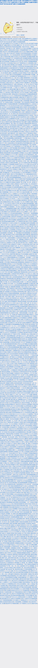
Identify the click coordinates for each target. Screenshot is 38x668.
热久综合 (2, 304)
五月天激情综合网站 (15, 282)
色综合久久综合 (28, 139)
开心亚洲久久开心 (14, 407)
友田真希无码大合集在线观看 (13, 459)
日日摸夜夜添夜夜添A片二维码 (9, 84)
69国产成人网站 (30, 135)
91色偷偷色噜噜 (23, 306)
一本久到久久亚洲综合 (20, 206)
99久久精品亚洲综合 (10, 143)
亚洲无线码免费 (18, 383)
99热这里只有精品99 (20, 228)
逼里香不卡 (2, 561)
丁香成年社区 (26, 213)
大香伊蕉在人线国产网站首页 (12, 92)
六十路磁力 (19, 528)
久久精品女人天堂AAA (26, 386)
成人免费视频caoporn (21, 399)
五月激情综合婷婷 (8, 122)
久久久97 (23, 177)
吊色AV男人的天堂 (24, 355)
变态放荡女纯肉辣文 (30, 455)
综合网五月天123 (14, 156)
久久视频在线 (34, 252)
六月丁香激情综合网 (20, 221)
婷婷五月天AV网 (29, 508)
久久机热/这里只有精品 (8, 215)
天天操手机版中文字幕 (21, 108)
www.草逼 (25, 128)
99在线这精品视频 (16, 46)
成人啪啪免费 (12, 286)
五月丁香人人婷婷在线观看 (8, 237)
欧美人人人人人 (27, 76)
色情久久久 (26, 187)
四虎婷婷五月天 (28, 262)
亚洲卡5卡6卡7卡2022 (29, 259)
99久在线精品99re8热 (10, 484)
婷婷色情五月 (16, 371)
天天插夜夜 (16, 135)
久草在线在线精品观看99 (16, 213)
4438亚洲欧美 (25, 535)
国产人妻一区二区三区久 (30, 303)
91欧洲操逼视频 (26, 74)
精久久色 (4, 314)
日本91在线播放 (17, 200)
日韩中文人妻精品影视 (29, 224)
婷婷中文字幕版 (19, 128)
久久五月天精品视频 (17, 264)
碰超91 (12, 574)
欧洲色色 (35, 139)
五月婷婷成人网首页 (30, 523)
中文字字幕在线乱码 (11, 391)
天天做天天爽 (8, 74)
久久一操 (13, 77)
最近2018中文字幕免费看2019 (19, 580)
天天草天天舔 (13, 512)
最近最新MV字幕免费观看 (6, 502)
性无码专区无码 (7, 66)
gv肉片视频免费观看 (6, 317)
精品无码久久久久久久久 (8, 95)
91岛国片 (34, 295)
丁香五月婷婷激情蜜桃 (8, 138)
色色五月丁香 (3, 345)
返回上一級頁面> (20, 35)
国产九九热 (23, 486)
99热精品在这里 (32, 306)
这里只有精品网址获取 (31, 497)
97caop (2, 473)
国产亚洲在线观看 (6, 546)
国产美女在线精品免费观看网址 (22, 549)
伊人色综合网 (11, 128)
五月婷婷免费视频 (27, 569)
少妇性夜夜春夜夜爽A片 (18, 277)
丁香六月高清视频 (20, 120)
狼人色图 (12, 167)
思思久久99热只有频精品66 (12, 195)
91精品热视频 (30, 420)
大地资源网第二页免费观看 (21, 602)
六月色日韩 (30, 313)
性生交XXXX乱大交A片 (18, 105)
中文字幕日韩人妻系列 (24, 193)
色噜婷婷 (2, 210)
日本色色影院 (8, 249)
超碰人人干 (15, 510)
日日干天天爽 (14, 360)
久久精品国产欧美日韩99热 (16, 273)
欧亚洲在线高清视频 (14, 107)
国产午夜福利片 (17, 53)
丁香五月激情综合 (10, 288)
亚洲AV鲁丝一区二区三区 (23, 84)
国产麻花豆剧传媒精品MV (14, 520)
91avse (8, 492)
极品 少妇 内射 (20, 557)
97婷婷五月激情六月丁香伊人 (18, 442)
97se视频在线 (24, 205)
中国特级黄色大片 (20, 484)
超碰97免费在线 (26, 234)
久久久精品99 (28, 597)
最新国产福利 (3, 510)
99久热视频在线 (33, 510)
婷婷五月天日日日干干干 (19, 479)
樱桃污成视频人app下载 (25, 347)
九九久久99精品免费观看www (10, 257)
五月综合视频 (29, 595)
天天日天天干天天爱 (28, 64)
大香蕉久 (10, 461)
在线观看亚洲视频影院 (32, 208)
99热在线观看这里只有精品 (24, 148)
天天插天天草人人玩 (26, 151)
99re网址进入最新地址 (19, 180)
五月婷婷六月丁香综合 (11, 443)
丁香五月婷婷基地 (25, 102)
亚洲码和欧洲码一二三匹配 (20, 138)
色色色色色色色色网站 (29, 79)
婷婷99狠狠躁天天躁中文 (20, 487)
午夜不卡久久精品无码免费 (22, 192)
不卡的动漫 (29, 399)
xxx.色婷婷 (17, 525)
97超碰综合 (15, 317)
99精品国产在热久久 (29, 494)
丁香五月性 (27, 210)
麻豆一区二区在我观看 (16, 283)
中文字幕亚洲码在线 (15, 489)
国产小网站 (2, 234)
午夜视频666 (28, 499)
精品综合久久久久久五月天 (21, 507)
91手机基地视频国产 (17, 74)
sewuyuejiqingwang (15, 376)
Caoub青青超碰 (27, 406)
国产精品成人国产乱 (27, 528)
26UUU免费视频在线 (19, 308)
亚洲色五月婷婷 (12, 255)
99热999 (22, 489)
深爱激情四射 (26, 77)
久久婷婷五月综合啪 (24, 407)
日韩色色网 (2, 270)
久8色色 (32, 502)
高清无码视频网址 (6, 425)
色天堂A (3, 154)
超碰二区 (13, 570)
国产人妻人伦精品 (17, 133)
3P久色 (35, 508)
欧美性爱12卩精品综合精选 (6, 433)
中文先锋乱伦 (27, 319)
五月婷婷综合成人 (15, 546)
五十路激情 (7, 533)
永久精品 (8, 458)
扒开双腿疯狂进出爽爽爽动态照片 (10, 415)
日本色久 (7, 357)
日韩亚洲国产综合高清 (22, 125)
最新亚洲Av (33, 533)
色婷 (28, 108)
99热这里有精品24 (4, 79)
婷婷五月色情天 (23, 107)
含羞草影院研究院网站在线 (22, 141)
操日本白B (31, 572)
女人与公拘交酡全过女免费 (21, 218)
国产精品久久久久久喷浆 (17, 417)
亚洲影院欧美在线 (9, 384)
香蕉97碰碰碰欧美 (23, 144)
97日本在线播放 (24, 254)
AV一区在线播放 (11, 76)
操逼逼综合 (17, 574)
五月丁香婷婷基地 (15, 146)
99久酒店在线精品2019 (29, 68)
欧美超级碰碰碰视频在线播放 (20, 477)
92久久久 (30, 128)
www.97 (21, 51)
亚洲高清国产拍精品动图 (24, 554)
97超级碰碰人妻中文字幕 (10, 469)
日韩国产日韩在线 (14, 71)
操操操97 (26, 195)
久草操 (14, 461)
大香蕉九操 (6, 126)
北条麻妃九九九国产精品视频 (10, 148)
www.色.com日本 (4, 525)
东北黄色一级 (29, 376)
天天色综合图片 (28, 543)
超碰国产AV (27, 548)
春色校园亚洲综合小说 (32, 559)
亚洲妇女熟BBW (16, 389)
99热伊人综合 (15, 311)
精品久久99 (21, 159)
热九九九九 (26, 424)
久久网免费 (17, 448)
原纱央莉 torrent (9, 518)
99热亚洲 (35, 396)
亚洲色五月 (6, 156)
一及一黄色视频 (17, 233)
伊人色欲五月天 (22, 43)
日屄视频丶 (33, 74)
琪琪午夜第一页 (7, 306)
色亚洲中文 (21, 259)
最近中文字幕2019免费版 (10, 219)
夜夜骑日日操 (19, 492)
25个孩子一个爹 (24, 544)
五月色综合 (18, 229)
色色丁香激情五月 (10, 99)
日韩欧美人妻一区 (10, 406)
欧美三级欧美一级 (7, 419)
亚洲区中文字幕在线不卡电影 (24, 81)
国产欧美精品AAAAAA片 (8, 515)
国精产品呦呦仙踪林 (15, 272)
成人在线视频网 (16, 110)
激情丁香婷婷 (12, 499)
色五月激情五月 (5, 446)
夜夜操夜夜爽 (7, 153)
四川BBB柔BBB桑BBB (17, 187)
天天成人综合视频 (26, 48)
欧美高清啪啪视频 (25, 233)
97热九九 (19, 344)
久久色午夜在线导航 (15, 172)
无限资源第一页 (5, 437)
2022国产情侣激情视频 (10, 210)
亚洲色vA (24, 278)
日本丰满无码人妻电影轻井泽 (14, 86)
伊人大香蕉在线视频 (13, 530)
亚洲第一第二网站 (26, 443)
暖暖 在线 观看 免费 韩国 (9, 399)
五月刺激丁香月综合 (24, 358)
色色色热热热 (22, 94)
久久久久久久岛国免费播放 (29, 366)
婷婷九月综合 (29, 221)
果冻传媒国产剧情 (31, 580)
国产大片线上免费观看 (28, 375)
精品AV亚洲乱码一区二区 (6, 113)
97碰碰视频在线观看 (16, 339)
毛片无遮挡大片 (5, 213)
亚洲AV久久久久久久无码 (28, 169)
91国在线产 (14, 397)
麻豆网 (18, 55)
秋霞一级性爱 (26, 518)
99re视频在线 (30, 360)
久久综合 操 (30, 477)
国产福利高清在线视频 (30, 120)
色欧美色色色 (5, 280)
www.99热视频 (15, 306)
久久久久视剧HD (4, 428)
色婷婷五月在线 (6, 244)
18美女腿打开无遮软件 (31, 432)
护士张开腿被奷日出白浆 (10, 190)
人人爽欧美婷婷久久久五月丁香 (16, 551)
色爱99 (30, 438)
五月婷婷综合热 (30, 260)
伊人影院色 (7, 259)
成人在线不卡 (27, 252)
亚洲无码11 (23, 525)
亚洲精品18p (3, 435)
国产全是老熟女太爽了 (21, 556)
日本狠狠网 (4, 164)
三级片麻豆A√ (8, 48)
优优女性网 (29, 301)
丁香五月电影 (3, 110)
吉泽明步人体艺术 (22, 397)
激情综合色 (17, 167)
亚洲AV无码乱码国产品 (12, 348)
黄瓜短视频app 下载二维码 (9, 123)
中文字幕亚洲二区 (30, 89)
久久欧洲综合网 (25, 244)
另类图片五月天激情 (15, 463)
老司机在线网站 (31, 107)
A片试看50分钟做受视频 (19, 473)
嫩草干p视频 (28, 122)
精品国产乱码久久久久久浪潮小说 (23, 164)
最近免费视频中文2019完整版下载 (14, 366)
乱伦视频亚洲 (6, 559)
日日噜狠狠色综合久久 (5, 327)
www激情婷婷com (8, 473)
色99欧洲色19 (15, 94)
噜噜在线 (18, 254)
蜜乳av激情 (8, 412)
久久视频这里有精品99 (19, 236)
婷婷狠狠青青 (21, 262)
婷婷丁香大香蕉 (10, 455)
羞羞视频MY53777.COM (17, 411)
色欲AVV (5, 51)
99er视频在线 (6, 172)
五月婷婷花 (11, 280)
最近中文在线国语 (30, 585)
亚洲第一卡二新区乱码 (25, 282)
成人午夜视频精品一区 (9, 171)
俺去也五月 (18, 404)
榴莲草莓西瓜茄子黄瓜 (18, 122)
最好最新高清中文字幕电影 (16, 68)
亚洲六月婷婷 (10, 184)
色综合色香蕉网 (5, 61)
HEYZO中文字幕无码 (20, 99)
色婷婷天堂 (31, 254)
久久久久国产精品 (25, 146)
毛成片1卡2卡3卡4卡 (12, 188)
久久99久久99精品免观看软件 (27, 249)
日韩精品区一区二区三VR (6, 497)
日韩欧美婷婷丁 (8, 350)
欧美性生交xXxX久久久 (16, 590)
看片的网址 (11, 525)
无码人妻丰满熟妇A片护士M (27, 471)
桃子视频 (13, 425)
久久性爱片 (32, 117)
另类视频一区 (9, 513)
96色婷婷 (28, 157)
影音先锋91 (21, 131)
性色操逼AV (3, 366)
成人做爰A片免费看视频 (32, 153)
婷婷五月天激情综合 (25, 459)
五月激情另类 (32, 283)
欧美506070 (13, 492)
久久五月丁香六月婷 (5, 272)
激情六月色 (34, 440)
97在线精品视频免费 (12, 104)
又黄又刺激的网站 (25, 316)
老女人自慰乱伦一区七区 (26, 546)
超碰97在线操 (10, 388)
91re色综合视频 (19, 406)
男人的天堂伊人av (4, 107)
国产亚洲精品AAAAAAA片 (17, 438)
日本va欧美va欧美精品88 (13, 149)
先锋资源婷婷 (16, 471)
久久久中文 (6, 407)
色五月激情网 (30, 285)
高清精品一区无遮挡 (18, 424)
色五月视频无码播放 (28, 51)
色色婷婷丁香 (19, 567)
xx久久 (19, 386)
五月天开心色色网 (24, 92)
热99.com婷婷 (13, 223)
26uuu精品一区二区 (19, 202)
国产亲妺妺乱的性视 (21, 314)
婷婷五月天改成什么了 (14, 205)
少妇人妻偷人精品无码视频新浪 (9, 301)
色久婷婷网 (28, 236)
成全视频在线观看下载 (32, 56)
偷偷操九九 (16, 193)
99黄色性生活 (27, 450)
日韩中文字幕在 (27, 430)
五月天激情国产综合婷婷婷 (8, 228)
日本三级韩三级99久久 (21, 575)
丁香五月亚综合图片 (19, 384)
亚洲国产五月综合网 (25, 251)
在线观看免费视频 (14, 517)
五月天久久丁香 (19, 171)
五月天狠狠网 (32, 407)
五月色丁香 (18, 425)
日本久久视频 (19, 77)
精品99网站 (16, 502)
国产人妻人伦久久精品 (21, 420)
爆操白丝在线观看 (13, 97)
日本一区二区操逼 (11, 314)
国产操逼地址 (7, 146)
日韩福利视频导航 (22, 577)
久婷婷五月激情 (32, 92)
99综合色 (2, 58)
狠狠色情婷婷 (28, 123)
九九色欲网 (24, 458)
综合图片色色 (22, 474)
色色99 (26, 136)
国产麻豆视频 (29, 536)
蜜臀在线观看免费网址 (11, 270)
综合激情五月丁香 (12, 322)
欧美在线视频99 (15, 153)
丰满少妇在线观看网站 (25, 55)
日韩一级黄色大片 (17, 48)
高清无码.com (15, 298)
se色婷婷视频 (6, 342)
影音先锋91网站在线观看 (22, 572)
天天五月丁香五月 (26, 541)
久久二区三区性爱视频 (14, 260)
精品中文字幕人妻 (16, 203)
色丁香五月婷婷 (26, 533)
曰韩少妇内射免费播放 (12, 131)
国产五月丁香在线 (22, 360)
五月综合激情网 (22, 56)
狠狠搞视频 (10, 479)
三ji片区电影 (7, 262)
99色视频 (16, 562)
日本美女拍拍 (25, 383)
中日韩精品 (31, 241)
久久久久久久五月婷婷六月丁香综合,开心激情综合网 (21, 531)
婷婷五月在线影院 (29, 188)
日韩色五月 (27, 131)
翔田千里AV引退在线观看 (23, 512)
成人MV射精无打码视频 (16, 582)
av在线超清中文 (13, 427)
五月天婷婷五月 (16, 538)
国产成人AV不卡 (15, 327)
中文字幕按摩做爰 (13, 112)
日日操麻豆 (6, 167)
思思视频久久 (22, 135)
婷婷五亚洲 (33, 549)
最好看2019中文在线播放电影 (26, 348)
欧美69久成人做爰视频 (26, 339)
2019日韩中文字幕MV (21, 466)
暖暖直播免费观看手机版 (25, 513)
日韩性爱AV (24, 334)
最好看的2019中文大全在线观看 (9, 115)
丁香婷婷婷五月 (10, 365)
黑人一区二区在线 (11, 55)
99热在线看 (11, 507)
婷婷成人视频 (3, 528)
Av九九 (22, 211)
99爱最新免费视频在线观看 (23, 553)
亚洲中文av (23, 376)
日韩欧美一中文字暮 (24, 419)
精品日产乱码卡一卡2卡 (9, 166)
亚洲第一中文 (23, 517)
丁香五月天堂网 (18, 179)
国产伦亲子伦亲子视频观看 (13, 247)
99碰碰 (9, 59)
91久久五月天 (22, 497)
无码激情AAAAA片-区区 (15, 61)
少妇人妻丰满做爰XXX (5, 43)
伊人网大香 (28, 484)
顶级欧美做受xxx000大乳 (23, 500)
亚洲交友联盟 (12, 587)
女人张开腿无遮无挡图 (5, 94)
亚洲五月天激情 (19, 79)
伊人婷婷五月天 (28, 97)
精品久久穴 (2, 445)
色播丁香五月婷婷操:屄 (22, 190)
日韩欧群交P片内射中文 (29, 246)
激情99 (7, 144)
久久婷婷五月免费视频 (30, 329)
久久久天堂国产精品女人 (10, 544)
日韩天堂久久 (9, 200)
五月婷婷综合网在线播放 (12, 159)
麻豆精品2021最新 (15, 409)
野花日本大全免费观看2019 (10, 118)
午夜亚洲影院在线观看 (13, 51)
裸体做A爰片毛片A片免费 (19, 378)
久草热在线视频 (10, 396)
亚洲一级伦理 (30, 237)
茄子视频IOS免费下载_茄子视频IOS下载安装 (17, 268)
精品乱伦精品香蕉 (20, 505)
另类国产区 (19, 481)
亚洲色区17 (31, 190)
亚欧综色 (21, 71)
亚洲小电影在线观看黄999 (14, 486)
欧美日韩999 (3, 236)
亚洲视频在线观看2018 (5, 275)
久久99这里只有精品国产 (6, 474)
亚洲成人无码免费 (26, 561)
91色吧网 (12, 522)
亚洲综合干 (19, 331)
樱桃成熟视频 (30, 468)
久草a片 (33, 430)
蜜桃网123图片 (11, 450)
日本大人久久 (12, 192)
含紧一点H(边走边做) (17, 59)
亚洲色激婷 (7, 58)
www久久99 (27, 557)
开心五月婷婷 (14, 43)
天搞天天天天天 (12, 428)
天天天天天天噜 (33, 600)
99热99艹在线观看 (33, 268)
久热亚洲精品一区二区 (21, 255)
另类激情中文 (21, 427)
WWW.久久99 (14, 259)
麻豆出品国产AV (21, 585)
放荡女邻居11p (9, 82)
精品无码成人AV (33, 195)
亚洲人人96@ (12, 466)
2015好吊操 (27, 324)
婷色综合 (20, 161)
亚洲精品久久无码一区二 (17, 362)
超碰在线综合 (34, 234)
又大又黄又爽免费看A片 (26, 172)
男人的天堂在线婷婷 (13, 353)
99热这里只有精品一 (6, 139)
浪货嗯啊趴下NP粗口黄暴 (18, 508)
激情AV (27, 180)
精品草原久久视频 (8, 136)
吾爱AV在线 (15, 513)
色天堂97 (9, 510)
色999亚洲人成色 (4, 499)
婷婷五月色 (15, 113)
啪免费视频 (25, 283)
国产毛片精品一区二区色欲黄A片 (25, 456)
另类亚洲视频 (23, 538)
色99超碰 (32, 590)
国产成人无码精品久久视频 (14, 169)
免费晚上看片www (28, 370)
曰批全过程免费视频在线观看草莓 (20, 495)
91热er (21, 91)
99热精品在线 (13, 262)
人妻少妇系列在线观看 (28, 567)
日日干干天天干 (19, 445)
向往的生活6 (28, 593)
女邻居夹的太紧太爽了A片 (16, 342)
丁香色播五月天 (27, 440)
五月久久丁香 (31, 286)
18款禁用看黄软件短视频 (11, 577)
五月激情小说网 (19, 319)
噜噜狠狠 (18, 286)
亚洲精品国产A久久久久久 (21, 280)
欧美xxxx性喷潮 (10, 401)
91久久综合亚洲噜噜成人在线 (23, 570)
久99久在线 (29, 435)
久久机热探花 (34, 443)
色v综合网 (7, 517)
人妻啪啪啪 (13, 548)
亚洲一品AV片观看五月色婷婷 (25, 309)
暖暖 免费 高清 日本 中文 (10, 536)
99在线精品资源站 (29, 66)
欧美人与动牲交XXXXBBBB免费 (29, 598)
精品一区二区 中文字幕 (22, 118)
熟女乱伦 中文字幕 (24, 226)
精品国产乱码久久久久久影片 (9, 303)
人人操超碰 (31, 71)
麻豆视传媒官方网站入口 (16, 126)
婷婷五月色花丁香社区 (30, 504)
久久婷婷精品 (29, 479)
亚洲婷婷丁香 (19, 182)
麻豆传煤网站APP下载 (7, 471)
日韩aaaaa (14, 197)
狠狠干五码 (8, 151)
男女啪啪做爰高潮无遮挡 (11, 344)
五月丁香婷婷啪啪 (17, 518)
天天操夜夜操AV (10, 562)
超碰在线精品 (6, 523)
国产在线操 (5, 286)
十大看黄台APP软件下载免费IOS (22, 82)
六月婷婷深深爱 (7, 592)
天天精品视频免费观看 (11, 456)
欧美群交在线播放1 (4, 512)
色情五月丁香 (24, 389)
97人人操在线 (32, 104)
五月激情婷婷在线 (20, 446)
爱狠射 (26, 211)
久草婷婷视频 (26, 100)
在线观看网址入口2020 (13, 251)
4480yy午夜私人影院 (7, 311)
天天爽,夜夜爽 (16, 102)
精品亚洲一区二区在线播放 (13, 435)
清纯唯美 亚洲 (32, 442)
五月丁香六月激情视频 (19, 379)
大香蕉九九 (11, 440)
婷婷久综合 (15, 474)
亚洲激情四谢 (26, 590)
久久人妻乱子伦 (34, 273)
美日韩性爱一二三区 (19, 388)
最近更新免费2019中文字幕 (28, 166)
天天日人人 (10, 193)
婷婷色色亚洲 (23, 371)
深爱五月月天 (21, 188)
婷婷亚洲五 (16, 358)
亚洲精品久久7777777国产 (11, 154)
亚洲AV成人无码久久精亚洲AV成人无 (12, 468)
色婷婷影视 (2, 566)
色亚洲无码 (24, 468)
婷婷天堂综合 (18, 288)
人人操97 (26, 476)
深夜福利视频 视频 (13, 89)
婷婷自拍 (2, 46)
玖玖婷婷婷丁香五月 (19, 433)
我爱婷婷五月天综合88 (30, 112)
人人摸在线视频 (20, 450)
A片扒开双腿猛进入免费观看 (25, 317)
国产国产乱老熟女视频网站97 (24, 322)
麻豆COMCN (8, 553)
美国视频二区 (33, 566)
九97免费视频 (31, 205)
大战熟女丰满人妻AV (5, 442)
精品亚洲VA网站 (19, 569)
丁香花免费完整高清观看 (22, 345)
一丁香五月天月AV (4, 254)
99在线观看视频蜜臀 (22, 482)
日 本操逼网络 (11, 164)
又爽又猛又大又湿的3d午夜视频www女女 (15, 329)
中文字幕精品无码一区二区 (30, 411)
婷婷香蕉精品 (23, 526)
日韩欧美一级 (14, 321)
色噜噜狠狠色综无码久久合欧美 (25, 115)
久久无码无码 (20, 224)
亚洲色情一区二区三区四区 (30, 433)
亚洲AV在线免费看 (30, 223)
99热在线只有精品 (18, 396)
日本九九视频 (10, 91)
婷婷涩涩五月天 (34, 500)
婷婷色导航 (2, 412)
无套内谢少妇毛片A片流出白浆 (28, 167)
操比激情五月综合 (10, 234)
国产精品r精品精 (28, 551)
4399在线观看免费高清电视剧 (13, 337)
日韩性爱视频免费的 (31, 474)
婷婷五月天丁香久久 (17, 453)
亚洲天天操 (32, 244)
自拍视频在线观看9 (27, 58)
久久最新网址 (30, 414)
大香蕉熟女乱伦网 (17, 100)
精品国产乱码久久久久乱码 (17, 539)
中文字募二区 (6, 282)
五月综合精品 (9, 63)
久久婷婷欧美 (10, 448)
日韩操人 (28, 228)
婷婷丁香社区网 (17, 535)
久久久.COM (6, 363)
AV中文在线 (9, 414)
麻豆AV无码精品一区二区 (28, 402)
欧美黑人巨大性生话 (10, 218)
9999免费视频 (33, 187)
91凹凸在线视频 (34, 427)
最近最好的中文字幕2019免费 (11, 579)
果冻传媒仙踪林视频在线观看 (18, 595)
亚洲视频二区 (22, 153)
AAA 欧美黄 (30, 538)
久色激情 (7, 175)
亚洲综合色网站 (9, 102)
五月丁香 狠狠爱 (13, 500)
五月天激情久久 (16, 600)
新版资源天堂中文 (11, 564)
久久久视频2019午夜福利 (9, 182)
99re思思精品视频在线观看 (8, 221)
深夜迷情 (4, 120)
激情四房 (32, 363)
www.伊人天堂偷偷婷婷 (10, 332)
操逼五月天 (6, 489)
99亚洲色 (5, 128)
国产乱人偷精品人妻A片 (28, 126)
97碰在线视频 (18, 234)
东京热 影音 (3, 63)
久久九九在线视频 (24, 198)
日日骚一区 (25, 182)
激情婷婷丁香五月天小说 (32, 473)
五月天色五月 (7, 362)
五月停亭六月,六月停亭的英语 (9, 125)
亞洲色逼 (26, 71)
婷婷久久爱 (32, 143)
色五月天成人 (27, 91)
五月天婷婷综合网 (14, 144)
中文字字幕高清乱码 (28, 154)
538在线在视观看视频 (5, 409)
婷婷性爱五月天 (27, 185)
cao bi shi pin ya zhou (26, 247)
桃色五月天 (30, 110)
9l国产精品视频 (13, 523)
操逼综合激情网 (31, 466)
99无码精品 (3, 82)
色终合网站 (9, 378)
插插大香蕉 (7, 64)
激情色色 (9, 264)
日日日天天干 (21, 321)
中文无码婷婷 (30, 517)
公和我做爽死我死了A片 (25, 50)
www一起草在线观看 (27, 425)
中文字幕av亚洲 (5, 71)
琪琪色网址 (31, 63)
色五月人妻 (6, 522)
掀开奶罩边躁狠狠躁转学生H (12, 304)
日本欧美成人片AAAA (16, 458)
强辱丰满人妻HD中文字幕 (18, 130)
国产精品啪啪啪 (19, 76)
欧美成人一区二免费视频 (17, 239)
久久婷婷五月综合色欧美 (28, 216)
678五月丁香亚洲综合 (28, 133)
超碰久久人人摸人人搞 (15, 394)
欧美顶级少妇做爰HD (24, 353)
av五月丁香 (23, 260)
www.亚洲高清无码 (6, 77)
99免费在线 (3, 278)
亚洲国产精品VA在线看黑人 (14, 541)
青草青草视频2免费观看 (8, 543)
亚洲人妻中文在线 (8, 53)
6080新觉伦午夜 (9, 309)
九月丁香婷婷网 (5, 572)
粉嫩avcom (31, 229)
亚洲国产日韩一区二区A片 (16, 246)
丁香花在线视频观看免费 (10, 331)
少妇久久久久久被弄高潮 (8, 487)
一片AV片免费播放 (21, 326)
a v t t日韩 (9, 110)
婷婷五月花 (20, 352)
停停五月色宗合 (31, 311)
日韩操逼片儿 (17, 184)
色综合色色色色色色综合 (25, 113)
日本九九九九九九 (9, 285)
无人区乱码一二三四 (14, 198)
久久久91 (27, 427)
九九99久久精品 (13, 363)
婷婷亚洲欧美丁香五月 (22, 428)
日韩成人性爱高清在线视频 (12, 226)
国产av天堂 (3, 151)
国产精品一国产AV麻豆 (5, 296)
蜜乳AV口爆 (26, 331)
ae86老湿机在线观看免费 (20, 285)
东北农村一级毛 (13, 437)
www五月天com (32, 272)
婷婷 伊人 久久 (29, 130)
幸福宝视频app (28, 489)
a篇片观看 (10, 133)
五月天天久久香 (33, 45)
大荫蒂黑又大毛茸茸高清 (18, 66)
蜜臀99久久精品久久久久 (8, 157)
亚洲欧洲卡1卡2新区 (16, 244)
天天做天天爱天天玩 (6, 593)
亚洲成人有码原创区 (6, 538)
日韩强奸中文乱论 (11, 120)
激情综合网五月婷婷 (14, 50)
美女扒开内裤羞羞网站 (32, 526)
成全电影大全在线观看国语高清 (18, 432)
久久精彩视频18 (7, 324)
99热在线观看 (23, 574)
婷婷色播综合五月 (6, 598)
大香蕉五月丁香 (7, 340)
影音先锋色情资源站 (26, 53)
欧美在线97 (4, 133)
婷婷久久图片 (21, 112)
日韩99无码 (32, 197)
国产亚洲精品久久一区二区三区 (25, 175)
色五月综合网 (22, 89)
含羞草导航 (12, 254)
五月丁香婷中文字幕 (15, 334)
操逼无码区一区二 (20, 469)
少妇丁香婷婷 (28, 539)
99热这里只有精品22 (19, 455)
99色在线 (32, 588)
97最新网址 (17, 401)
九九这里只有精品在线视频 (10, 386)
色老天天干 (23, 435)
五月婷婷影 (12, 79)
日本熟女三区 (25, 264)
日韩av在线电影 (14, 175)
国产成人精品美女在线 (5, 397)
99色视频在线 (33, 108)
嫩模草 (26, 438)
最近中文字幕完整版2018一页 (18, 174)
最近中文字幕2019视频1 (7, 373)
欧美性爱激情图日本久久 (18, 412)
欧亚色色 (14, 505)
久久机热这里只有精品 (20, 237)
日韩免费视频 (3, 575)
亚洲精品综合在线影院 (26, 340)
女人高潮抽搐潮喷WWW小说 (16, 476)
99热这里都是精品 (11, 575)
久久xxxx (8, 570)
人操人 (18, 566)
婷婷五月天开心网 (4, 368)
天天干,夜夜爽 (27, 277)
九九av (21, 195)
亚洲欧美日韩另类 (6, 375)
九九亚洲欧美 (20, 332)
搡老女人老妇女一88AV (9, 556)
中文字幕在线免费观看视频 (12, 347)
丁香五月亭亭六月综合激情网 (23, 290)
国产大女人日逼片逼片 (11, 224)
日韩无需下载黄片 (6, 174)
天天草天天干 (30, 177)
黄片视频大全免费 (16, 340)
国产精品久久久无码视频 (16, 357)
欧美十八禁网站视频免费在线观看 (25, 461)
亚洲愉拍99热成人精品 (8, 202)
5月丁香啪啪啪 (26, 342)
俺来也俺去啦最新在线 (30, 350)
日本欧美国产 (32, 141)
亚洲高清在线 (17, 95)
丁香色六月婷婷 (18, 561)
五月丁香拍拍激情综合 (17, 592)
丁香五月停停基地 (22, 437)
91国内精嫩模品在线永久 (27, 95)
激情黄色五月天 (10, 561)
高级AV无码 (34, 603)
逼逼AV (18, 211)
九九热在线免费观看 (21, 559)
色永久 (24, 414)
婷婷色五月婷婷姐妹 (6, 381)
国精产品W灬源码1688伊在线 (9, 557)
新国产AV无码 (14, 56)
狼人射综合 (24, 61)
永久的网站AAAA (27, 265)
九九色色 (14, 553)
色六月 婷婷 (19, 265)
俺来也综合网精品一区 (7, 371)
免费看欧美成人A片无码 (19, 350)
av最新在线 (21, 97)
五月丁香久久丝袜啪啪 (24, 451)
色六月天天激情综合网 (24, 162)
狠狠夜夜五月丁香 (14, 526)
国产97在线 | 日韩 (28, 417)
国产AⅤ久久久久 (14, 597)
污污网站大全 (6, 463)
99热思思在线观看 (21, 301)
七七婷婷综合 (9, 554)
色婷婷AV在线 (14, 313)
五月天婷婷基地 (24, 463)
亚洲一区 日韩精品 (16, 151)
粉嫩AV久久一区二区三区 (22, 45)
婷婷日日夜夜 (32, 345)
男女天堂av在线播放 (6, 187)
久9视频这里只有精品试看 (17, 370)
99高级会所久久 (24, 600)
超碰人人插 (14, 296)
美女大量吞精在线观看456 (17, 504)
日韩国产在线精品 (23, 304)
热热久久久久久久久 (17, 414)
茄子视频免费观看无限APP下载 (22, 515)
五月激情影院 (11, 206)
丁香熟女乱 (34, 277)
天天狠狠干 (25, 453)
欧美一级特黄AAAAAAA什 (24, 299)
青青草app (7, 595)
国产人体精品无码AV (5, 141)
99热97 (19, 443)
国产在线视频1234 (7, 291)
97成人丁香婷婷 (28, 242)
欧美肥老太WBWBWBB (18, 291)
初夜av (27, 442)
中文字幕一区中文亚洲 (25, 401)
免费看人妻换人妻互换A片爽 (7, 180)
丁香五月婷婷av (25, 490)
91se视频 (25, 171)
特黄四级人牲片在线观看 (16, 64)
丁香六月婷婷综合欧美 (23, 510)
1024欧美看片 (8, 495)
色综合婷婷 (13, 559)
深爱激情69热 (19, 564)
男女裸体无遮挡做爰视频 (28, 203)
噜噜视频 (34, 81)
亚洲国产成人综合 (11, 528)
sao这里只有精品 (22, 73)
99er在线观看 (15, 419)
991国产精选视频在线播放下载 (29, 179)
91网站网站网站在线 (11, 278)
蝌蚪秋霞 (15, 554)
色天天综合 (30, 437)
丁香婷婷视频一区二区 (29, 159)
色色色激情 (4, 520)
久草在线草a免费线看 (8, 379)
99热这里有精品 (13, 585)
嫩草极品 (19, 278)
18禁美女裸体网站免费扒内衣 (9, 481)
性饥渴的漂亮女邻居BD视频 (22, 143)
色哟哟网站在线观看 (13, 451)
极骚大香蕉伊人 (30, 314)
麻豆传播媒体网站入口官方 (27, 409)
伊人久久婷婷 (25, 229)
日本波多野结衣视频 (29, 412)
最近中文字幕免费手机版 (18, 593)
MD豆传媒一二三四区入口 (13, 87)
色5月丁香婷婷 (7, 422)
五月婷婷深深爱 (6, 56)
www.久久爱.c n (20, 303)
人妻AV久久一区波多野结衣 (26, 298)
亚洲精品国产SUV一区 (16, 375)
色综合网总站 (23, 293)
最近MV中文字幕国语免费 (12, 603)
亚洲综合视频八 (33, 495)
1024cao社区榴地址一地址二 (24, 584)
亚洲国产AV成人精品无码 (24, 231)
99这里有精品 (5, 295)
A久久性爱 (22, 149)
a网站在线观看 (21, 523)
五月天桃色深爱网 (28, 396)
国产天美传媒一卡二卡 (17, 185)
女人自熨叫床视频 (24, 588)
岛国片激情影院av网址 (26, 267)
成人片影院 (30, 334)
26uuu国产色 (10, 236)
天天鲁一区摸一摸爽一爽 (29, 161)
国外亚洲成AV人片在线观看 (8, 229)
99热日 (36, 420)
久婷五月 (7, 394)
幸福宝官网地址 (26, 582)
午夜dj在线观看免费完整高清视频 (27, 464)
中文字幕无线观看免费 (31, 326)
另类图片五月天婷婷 (12, 352)
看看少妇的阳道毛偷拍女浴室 (7, 602)
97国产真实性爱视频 (13, 231)
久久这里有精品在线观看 (32, 149)
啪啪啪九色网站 (10, 383)
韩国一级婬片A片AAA (29, 291)
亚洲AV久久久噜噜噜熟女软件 (9, 584)
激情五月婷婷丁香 (13, 161)
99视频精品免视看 (19, 543)
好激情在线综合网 (20, 499)
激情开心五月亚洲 (11, 45)
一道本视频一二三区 (30, 257)
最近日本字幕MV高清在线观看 (23, 587)
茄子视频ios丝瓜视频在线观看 (30, 344)
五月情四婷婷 (21, 257)
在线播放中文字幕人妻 (11, 242)
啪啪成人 (6, 50)
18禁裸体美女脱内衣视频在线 (15, 430)
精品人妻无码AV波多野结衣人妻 (21, 117)
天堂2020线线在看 (6, 417)
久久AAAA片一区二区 (7, 424)
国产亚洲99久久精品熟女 (10, 290)
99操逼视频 (8, 321)
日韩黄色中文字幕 (28, 239)
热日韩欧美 (5, 73)
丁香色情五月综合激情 (15, 316)
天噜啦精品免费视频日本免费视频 (19, 69)
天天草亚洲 (4, 231)
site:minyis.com (27, 215)
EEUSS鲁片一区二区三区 (18, 275)
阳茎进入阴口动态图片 (10, 265)
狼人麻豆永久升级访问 (28, 296)
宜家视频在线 (29, 446)
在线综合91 (13, 216)
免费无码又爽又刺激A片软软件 (26, 579)
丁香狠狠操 (33, 557)
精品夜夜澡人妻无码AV (27, 200)
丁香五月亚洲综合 (14, 355)
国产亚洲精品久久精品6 (17, 422)
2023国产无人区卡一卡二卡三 (9, 326)
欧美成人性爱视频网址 (25, 448)
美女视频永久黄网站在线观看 (24, 391)
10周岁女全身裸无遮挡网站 (11, 162)
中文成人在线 (30, 73)
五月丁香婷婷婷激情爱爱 (6, 600)
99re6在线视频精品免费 (19, 136)
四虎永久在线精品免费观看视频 (11, 293)
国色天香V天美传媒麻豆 (14, 588)
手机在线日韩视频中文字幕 (12, 464)
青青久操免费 (7, 590)
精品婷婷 (13, 141)
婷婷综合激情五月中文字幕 (15, 295)
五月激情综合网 (6, 334)
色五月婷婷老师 (12, 211)
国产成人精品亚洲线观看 (11, 482)
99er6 (14, 63)
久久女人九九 (24, 520)
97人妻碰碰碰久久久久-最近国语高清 (28, 365)
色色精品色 (17, 91)
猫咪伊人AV (21, 252)
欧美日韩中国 (21, 242)
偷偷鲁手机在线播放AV (19, 157)
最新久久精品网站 (13, 73)
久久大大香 (26, 273)
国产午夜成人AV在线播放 (25, 530)
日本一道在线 (32, 182)
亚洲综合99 (32, 451)
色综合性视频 (28, 384)
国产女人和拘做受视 (26, 337)
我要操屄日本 (22, 156)
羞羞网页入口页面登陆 (14, 267)
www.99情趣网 (9, 308)
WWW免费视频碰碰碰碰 (15, 177)
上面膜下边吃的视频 (10, 549)
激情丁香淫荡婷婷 (21, 208)
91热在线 (21, 154)
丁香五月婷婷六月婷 (6, 277)
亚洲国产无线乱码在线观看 (21, 522)
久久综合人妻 (26, 362)
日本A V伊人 (30, 525)
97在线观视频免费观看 (23, 104)
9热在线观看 (13, 446)
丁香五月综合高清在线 (23, 197)
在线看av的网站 (23, 311)
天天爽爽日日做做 (28, 202)
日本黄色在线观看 (6, 216)
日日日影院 (25, 59)
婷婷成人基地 (12, 567)
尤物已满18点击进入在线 (23, 270)
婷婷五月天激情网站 (16, 598)
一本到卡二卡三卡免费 (26, 394)
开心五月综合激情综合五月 (14, 402)
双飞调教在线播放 (29, 388)
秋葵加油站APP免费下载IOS (14, 490)
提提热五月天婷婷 (18, 215)
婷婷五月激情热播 (20, 536)
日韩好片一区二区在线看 (26, 87)
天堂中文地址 (24, 286)
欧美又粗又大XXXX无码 (6, 197)
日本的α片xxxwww (7, 508)
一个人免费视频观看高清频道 (10, 208)
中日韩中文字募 (20, 210)
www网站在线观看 (10, 445)
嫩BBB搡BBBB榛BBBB (7, 100)
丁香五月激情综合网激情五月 (31, 564)
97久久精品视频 (21, 223)
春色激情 (19, 216)
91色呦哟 (15, 309)
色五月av (20, 296)
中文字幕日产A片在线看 (11, 241)
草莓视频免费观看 (32, 61)
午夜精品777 (24, 110)
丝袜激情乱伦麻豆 (11, 345)
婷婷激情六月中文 (24, 566)
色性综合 (16, 365)
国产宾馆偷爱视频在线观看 (10, 299)
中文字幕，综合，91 (11, 566)
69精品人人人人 (16, 249)
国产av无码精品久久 (12, 252)
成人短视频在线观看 (9, 179)
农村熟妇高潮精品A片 (23, 241)
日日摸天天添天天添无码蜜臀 (23, 393)
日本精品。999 (20, 548)
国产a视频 (4, 45)
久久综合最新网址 (18, 440)
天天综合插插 (33, 77)
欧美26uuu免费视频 (26, 404)
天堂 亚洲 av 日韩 (25, 86)
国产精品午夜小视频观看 (18, 139)
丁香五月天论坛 (25, 46)
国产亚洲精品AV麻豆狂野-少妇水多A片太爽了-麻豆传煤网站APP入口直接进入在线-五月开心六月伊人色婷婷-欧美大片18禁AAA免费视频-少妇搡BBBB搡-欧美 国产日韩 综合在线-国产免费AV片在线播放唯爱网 (19, 2)
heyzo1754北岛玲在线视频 (25, 415)
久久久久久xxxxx (4, 551)
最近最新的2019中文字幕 (30, 105)
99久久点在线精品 (27, 295)
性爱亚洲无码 (8, 46)
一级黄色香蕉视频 (22, 313)
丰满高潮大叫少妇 (24, 327)
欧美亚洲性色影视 (11, 393)
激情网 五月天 (7, 283)
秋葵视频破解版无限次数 (18, 324)
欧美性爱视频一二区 (24, 502)
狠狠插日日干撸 (8, 117)
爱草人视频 (27, 308)
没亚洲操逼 (9, 233)
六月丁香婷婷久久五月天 (25, 603)
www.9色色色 (34, 233)
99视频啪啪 (5, 507)
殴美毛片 (8, 360)
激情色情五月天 (8, 477)
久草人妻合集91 (20, 123)
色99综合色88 (21, 597)
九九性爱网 (18, 166)
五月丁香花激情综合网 (16, 58)
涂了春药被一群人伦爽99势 (26, 562)
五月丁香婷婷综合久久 (22, 63)
